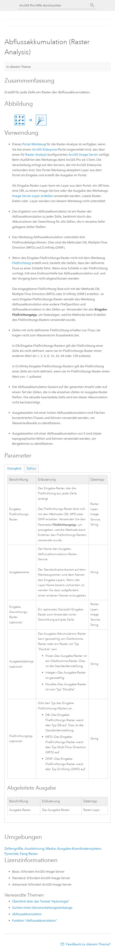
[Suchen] (92, 5)
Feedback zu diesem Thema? (88, 944)
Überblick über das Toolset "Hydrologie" (40, 901)
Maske (51, 848)
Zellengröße (13, 848)
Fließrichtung (21, 263)
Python (31, 468)
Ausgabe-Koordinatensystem (79, 848)
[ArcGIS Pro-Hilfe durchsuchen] (53, 5)
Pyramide (11, 854)
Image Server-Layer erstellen (32, 196)
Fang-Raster (29, 854)
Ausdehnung (34, 848)
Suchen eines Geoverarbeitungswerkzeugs (42, 907)
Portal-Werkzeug (34, 144)
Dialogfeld (14, 468)
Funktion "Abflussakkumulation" (34, 920)
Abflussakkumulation (27, 914)
